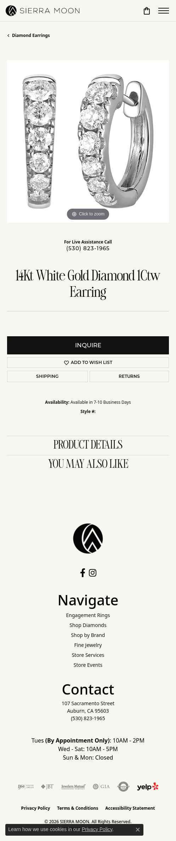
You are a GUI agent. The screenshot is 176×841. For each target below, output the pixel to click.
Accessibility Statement (130, 808)
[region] (88, 141)
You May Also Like (88, 464)
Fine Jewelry (88, 645)
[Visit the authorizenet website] (123, 786)
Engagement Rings (88, 615)
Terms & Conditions (77, 808)
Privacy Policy (35, 808)
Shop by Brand (88, 635)
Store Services (88, 655)
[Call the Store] (88, 718)
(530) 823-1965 (88, 248)
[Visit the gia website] (101, 786)
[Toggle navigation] (163, 11)
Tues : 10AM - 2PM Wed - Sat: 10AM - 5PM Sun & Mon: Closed (88, 748)
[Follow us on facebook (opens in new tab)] (82, 573)
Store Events (88, 664)
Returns (129, 376)
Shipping (47, 376)
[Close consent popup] (138, 829)
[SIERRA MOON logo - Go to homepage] (42, 10)
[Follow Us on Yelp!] (147, 786)
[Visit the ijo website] (26, 786)
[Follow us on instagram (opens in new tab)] (92, 573)
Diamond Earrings (31, 35)
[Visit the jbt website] (47, 786)
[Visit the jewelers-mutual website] (73, 786)
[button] (146, 11)
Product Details (88, 445)
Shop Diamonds (87, 625)
